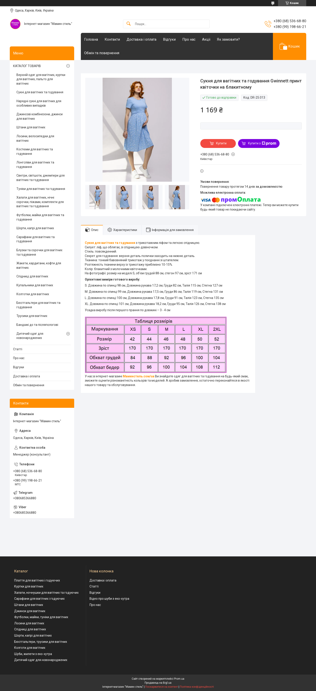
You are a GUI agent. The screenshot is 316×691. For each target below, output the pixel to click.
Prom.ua (179, 678)
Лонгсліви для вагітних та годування (35, 165)
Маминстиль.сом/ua (138, 376)
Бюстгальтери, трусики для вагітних (40, 641)
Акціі (206, 39)
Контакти (112, 39)
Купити (221, 143)
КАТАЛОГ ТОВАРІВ (27, 66)
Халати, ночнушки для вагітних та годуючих (46, 592)
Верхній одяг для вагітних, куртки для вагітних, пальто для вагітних (40, 79)
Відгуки (169, 39)
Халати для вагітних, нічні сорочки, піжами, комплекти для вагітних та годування (40, 202)
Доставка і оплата (141, 39)
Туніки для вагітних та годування (40, 189)
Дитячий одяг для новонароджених (29, 336)
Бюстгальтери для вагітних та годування (38, 305)
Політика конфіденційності (197, 686)
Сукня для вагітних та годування (110, 243)
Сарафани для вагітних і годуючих (39, 598)
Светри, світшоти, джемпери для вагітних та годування (40, 178)
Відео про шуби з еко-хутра (109, 598)
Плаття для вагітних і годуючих (37, 580)
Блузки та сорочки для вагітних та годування (39, 252)
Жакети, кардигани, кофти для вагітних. (38, 265)
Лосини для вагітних (29, 623)
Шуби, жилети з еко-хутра (33, 654)
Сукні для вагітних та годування (39, 92)
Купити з (262, 143)
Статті (17, 349)
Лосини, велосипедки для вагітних (35, 138)
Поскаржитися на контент (161, 686)
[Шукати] (128, 23)
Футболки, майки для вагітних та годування (40, 217)
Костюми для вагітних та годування (34, 151)
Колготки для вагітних (32, 294)
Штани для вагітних (30, 127)
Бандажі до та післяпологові (37, 325)
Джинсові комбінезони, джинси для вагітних (39, 116)
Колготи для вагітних (29, 647)
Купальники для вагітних (34, 285)
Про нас (188, 39)
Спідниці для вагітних (32, 276)
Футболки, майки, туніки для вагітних (41, 617)
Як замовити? (228, 39)
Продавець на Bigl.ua (158, 682)
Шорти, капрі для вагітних (35, 228)
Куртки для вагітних (28, 586)
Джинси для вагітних (29, 611)
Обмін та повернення (101, 53)
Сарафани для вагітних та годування (35, 239)
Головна (91, 39)
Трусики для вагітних (31, 316)
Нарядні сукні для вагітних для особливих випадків (38, 103)
